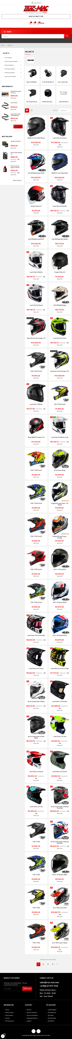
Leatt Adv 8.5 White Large (59, 437)
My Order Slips (52, 1018)
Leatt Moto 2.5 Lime (59, 736)
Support (29, 1021)
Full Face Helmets (10, 69)
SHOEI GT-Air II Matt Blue (60, 173)
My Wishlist (51, 1021)
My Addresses (52, 1012)
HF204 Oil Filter (16, 141)
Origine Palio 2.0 (36, 206)
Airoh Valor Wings (60, 470)
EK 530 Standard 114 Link (16, 92)
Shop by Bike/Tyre (36, 16)
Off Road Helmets (10, 72)
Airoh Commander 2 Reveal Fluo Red (60, 807)
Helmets (6, 53)
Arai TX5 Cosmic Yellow (59, 943)
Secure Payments (32, 1012)
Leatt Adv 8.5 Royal (36, 305)
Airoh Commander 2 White (36, 701)
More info (13, 98)
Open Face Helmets (10, 76)
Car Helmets (8, 57)
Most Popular (9, 1015)
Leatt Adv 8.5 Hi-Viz (59, 338)
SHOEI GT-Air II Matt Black (36, 138)
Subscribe (27, 988)
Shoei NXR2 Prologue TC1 (36, 437)
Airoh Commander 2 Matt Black (36, 737)
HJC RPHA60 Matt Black (60, 239)
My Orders (51, 1015)
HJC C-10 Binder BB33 (59, 875)
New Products (9, 1012)
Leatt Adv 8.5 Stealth (60, 206)
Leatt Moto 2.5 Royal (36, 771)
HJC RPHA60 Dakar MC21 (36, 173)
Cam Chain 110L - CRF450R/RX (16, 114)
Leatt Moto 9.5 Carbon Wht (36, 635)
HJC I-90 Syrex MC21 (60, 602)
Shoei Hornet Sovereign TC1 (36, 338)
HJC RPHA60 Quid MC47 (36, 239)
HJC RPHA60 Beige (60, 305)
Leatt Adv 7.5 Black (36, 404)
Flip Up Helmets (9, 65)
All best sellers (18, 180)
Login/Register (52, 1009)
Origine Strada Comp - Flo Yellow (59, 504)
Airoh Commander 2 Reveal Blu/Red (60, 842)
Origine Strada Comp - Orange (59, 537)
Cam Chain (14, 102)
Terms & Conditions (32, 1015)
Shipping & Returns (32, 1018)
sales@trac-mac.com (49, 982)
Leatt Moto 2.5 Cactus (59, 771)
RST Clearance (9, 1021)
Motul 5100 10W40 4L (16, 153)
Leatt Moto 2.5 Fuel (36, 807)
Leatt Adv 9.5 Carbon (60, 138)
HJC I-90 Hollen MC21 (60, 635)
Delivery (29, 1009)
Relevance (66, 110)
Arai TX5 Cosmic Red (59, 908)
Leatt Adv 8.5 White (36, 272)
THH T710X (36, 842)
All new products (18, 126)
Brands (7, 1018)
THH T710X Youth (36, 371)
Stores (7, 1009)
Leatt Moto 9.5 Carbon (36, 668)
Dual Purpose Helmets (11, 61)
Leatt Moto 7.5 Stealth (59, 701)
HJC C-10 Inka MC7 (60, 569)
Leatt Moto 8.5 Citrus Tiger (60, 668)
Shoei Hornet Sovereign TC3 (59, 371)
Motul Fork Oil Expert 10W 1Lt (15, 166)
